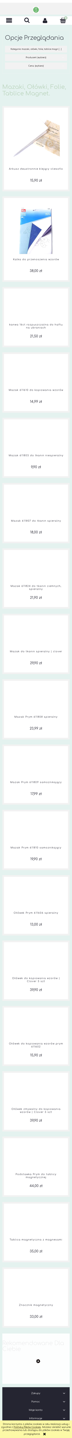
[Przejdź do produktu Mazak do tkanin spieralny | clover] (36, 634)
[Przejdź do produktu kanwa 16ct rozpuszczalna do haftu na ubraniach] (36, 307)
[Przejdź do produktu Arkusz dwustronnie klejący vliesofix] (36, 139)
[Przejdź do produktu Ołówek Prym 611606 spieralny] (36, 896)
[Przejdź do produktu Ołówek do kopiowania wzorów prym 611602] (36, 1026)
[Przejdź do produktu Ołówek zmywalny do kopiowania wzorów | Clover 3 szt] (36, 1092)
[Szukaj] (27, 20)
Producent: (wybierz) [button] (36, 57)
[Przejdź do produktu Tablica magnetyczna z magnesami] (36, 1222)
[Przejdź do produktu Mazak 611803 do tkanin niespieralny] (36, 438)
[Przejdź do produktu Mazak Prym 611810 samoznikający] (36, 830)
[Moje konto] (45, 20)
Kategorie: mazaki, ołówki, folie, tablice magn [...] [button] (36, 49)
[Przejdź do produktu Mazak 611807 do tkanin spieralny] (36, 504)
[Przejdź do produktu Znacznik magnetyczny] (36, 1288)
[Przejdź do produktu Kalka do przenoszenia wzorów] (36, 230)
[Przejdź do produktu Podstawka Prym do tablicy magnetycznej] (36, 1157)
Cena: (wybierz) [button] (36, 66)
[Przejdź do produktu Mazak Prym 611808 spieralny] (36, 700)
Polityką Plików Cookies (27, 1427)
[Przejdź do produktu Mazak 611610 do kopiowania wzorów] (36, 373)
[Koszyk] (63, 20)
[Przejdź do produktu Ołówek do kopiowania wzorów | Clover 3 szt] (36, 961)
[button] (9, 20)
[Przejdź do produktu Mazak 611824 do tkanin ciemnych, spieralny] (36, 569)
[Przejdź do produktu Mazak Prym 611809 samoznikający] (36, 765)
